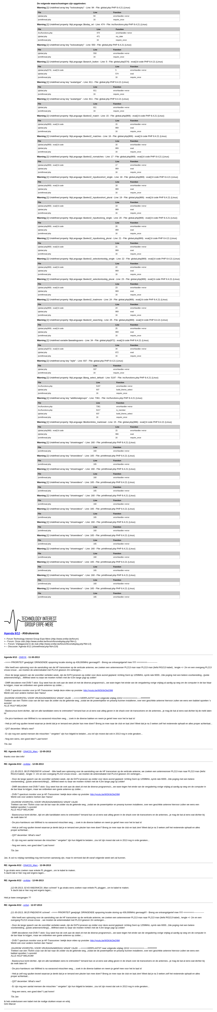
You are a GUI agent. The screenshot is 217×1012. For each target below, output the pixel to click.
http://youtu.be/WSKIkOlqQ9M (98, 690)
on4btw (26, 764)
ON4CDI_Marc (30, 751)
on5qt (26, 905)
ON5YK (22, 657)
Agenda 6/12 (12, 633)
